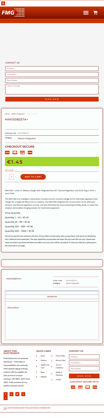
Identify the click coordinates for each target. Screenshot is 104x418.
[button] (3, 3)
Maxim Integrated (18, 114)
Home (7, 114)
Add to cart (34, 176)
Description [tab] (52, 297)
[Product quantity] (11, 177)
